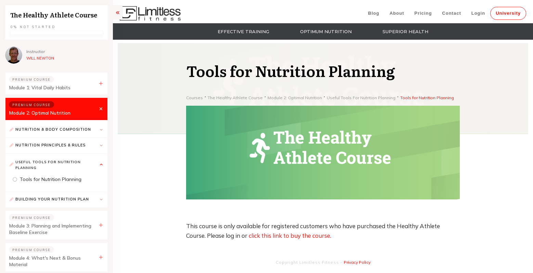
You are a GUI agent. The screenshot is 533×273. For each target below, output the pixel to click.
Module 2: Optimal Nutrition (39, 113)
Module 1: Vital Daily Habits (39, 87)
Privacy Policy (357, 262)
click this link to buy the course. (290, 235)
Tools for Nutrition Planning (50, 179)
